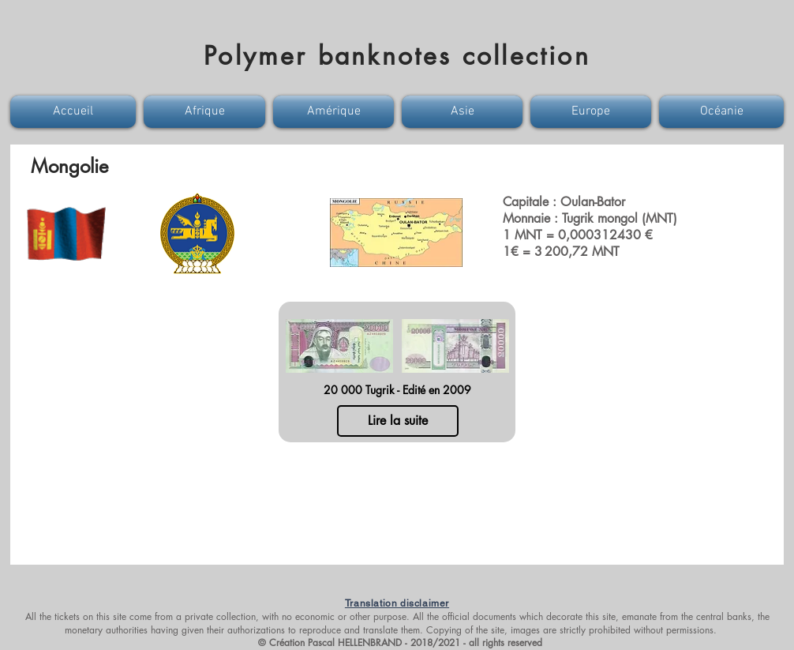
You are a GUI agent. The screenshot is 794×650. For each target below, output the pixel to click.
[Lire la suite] (398, 421)
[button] (75, 112)
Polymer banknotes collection (397, 55)
